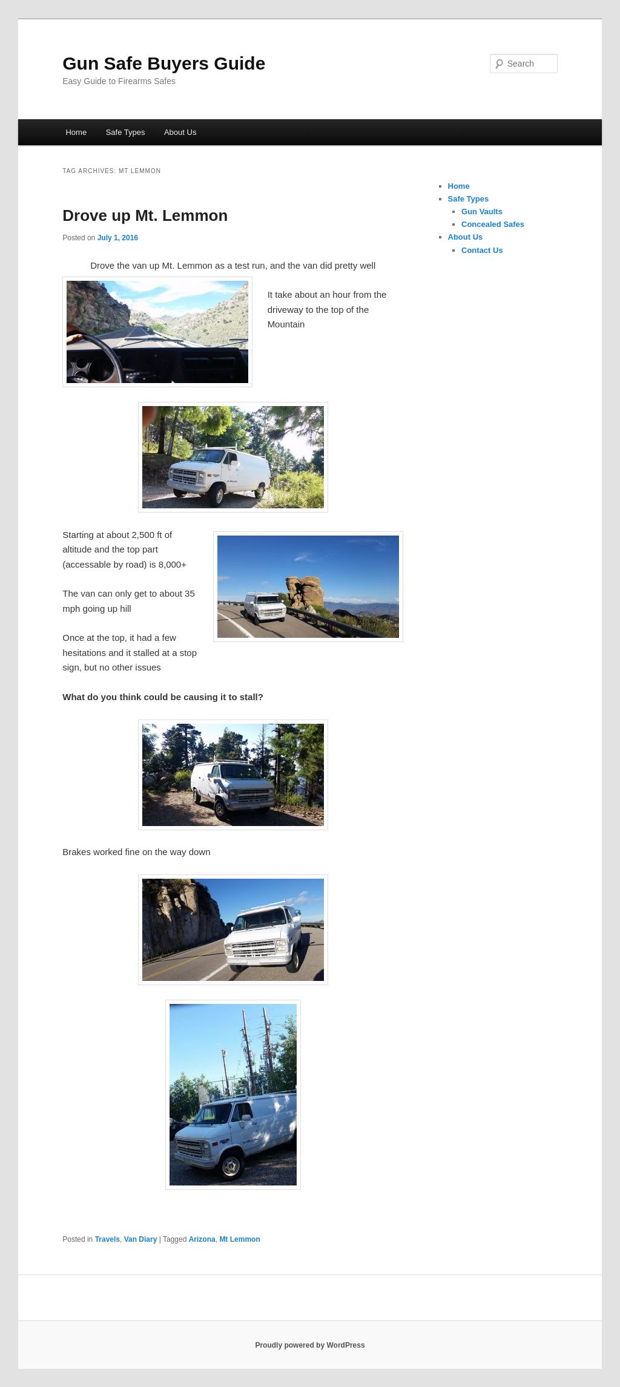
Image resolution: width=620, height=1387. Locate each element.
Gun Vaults (482, 211)
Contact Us (482, 250)
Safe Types (125, 132)
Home (76, 132)
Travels (107, 1239)
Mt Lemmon (239, 1239)
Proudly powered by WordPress (309, 1345)
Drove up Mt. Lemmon (145, 215)
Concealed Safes (492, 224)
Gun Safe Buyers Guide (163, 63)
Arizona (202, 1239)
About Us (180, 132)
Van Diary (140, 1239)
